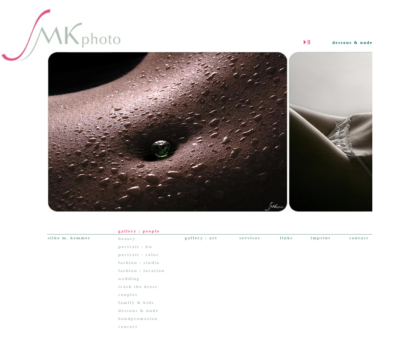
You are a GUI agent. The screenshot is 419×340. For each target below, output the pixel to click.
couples (128, 294)
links (286, 237)
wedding (129, 278)
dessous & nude (138, 310)
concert (128, 326)
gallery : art (201, 237)
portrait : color (138, 254)
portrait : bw (135, 246)
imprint (321, 237)
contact (358, 237)
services (250, 237)
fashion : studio (139, 262)
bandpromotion (138, 318)
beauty (127, 238)
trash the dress (138, 286)
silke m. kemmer (69, 237)
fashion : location (141, 270)
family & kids (136, 302)
